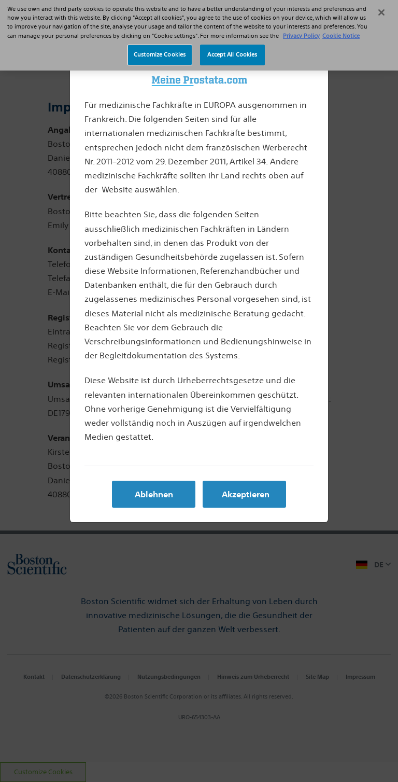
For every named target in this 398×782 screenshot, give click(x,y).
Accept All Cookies (232, 44)
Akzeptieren (245, 494)
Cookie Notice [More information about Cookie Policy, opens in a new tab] (341, 25)
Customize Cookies (160, 44)
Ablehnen (154, 494)
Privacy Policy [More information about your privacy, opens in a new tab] (301, 25)
